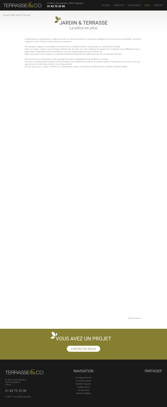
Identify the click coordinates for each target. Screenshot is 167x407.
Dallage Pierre (83, 387)
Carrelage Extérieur (83, 377)
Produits (119, 5)
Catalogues (134, 5)
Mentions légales (83, 393)
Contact (158, 5)
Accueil (106, 5)
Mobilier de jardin (83, 384)
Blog (147, 5)
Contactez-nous (83, 349)
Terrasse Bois (83, 390)
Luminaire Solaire (83, 380)
